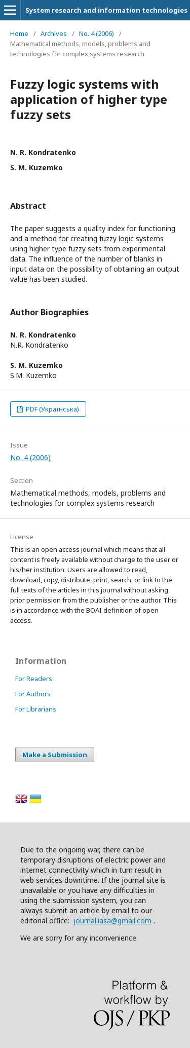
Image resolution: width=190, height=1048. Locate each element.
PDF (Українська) (51, 409)
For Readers (33, 678)
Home (19, 33)
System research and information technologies (106, 10)
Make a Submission (54, 754)
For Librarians (35, 709)
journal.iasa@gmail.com (112, 920)
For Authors (33, 693)
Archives (54, 33)
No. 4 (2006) (96, 33)
